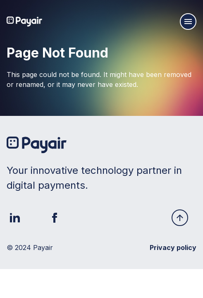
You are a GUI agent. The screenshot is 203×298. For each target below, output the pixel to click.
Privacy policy (173, 247)
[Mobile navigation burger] (188, 21)
